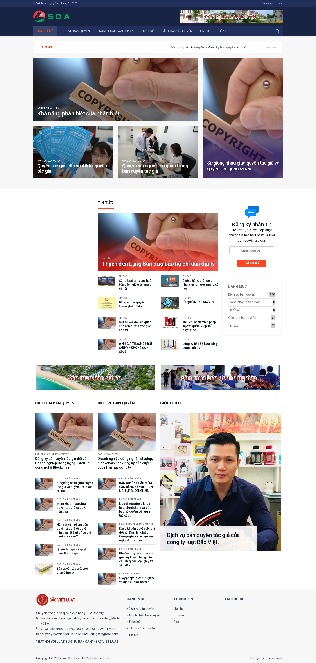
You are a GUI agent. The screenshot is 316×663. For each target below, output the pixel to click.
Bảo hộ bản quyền (108, 454)
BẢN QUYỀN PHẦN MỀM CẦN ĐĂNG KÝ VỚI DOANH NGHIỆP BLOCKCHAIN (112, 47)
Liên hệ (224, 31)
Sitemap (267, 3)
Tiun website (274, 658)
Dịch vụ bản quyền (75, 31)
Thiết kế (147, 31)
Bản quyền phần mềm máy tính (53, 454)
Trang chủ (44, 31)
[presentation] (268, 47)
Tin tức (205, 31)
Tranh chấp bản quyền (115, 31)
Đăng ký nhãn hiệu (48, 108)
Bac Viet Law (71, 658)
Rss (279, 3)
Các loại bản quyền (176, 31)
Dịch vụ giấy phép (129, 574)
